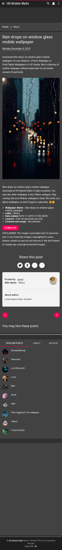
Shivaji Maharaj (18, 350)
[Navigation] (3, 3)
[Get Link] (34, 265)
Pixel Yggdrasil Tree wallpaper (25, 412)
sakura (14, 421)
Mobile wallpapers (29, 198)
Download (10, 228)
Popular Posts (14, 343)
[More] (42, 265)
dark (13, 403)
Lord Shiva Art (18, 368)
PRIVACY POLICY (37, 541)
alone (13, 394)
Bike (13, 386)
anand (20, 279)
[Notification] (53, 3)
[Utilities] (58, 3)
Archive (53, 343)
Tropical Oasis (18, 430)
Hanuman (15, 359)
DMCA (26, 541)
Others (38, 194)
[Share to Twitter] (20, 265)
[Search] (48, 3)
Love (13, 377)
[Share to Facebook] (27, 265)
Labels (36, 343)
